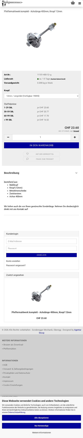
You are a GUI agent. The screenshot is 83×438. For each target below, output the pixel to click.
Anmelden (41, 255)
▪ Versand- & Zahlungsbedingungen (17, 369)
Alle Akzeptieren (41, 418)
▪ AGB (4, 365)
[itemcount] (41, 137)
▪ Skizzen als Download (12, 344)
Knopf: (7, 90)
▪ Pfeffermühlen (9, 349)
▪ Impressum (7, 381)
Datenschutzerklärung (16, 412)
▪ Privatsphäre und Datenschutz (16, 373)
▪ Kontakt (6, 377)
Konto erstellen (13, 261)
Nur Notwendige (41, 426)
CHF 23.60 (41, 318)
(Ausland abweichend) (58, 79)
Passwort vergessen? (15, 265)
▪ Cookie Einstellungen (12, 385)
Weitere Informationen (41, 433)
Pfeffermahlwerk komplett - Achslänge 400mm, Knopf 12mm (41, 312)
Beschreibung (11, 172)
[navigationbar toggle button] (79, 3)
